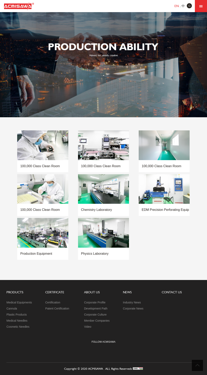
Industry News (132, 302)
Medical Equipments (19, 302)
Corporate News (133, 308)
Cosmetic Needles (18, 326)
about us (92, 292)
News (127, 292)
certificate (54, 292)
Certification (52, 302)
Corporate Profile (95, 302)
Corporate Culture (95, 314)
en (176, 6)
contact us (172, 292)
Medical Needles (16, 320)
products (14, 292)
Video (87, 326)
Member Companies (97, 320)
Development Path (95, 308)
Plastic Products (16, 314)
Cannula (11, 308)
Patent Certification (57, 308)
